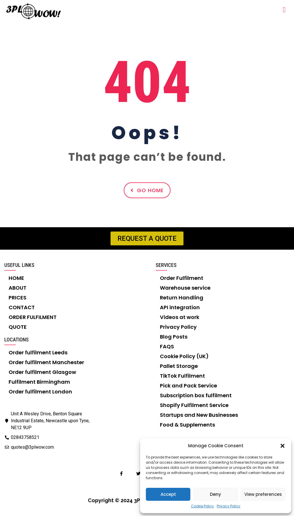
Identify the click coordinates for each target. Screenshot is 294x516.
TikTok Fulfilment (182, 375)
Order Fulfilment (181, 278)
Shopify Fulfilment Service (194, 405)
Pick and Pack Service (188, 385)
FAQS (167, 346)
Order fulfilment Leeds (38, 352)
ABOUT (17, 287)
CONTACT (22, 307)
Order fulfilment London (40, 391)
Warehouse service (185, 287)
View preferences (263, 494)
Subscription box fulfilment (196, 395)
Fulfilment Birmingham (39, 381)
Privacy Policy (228, 506)
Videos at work (179, 317)
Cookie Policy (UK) (184, 356)
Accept (168, 494)
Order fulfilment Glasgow (42, 372)
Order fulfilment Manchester (46, 362)
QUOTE (18, 326)
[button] (282, 446)
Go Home (147, 190)
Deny (215, 494)
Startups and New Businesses (199, 414)
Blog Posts (173, 336)
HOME (16, 278)
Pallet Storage (179, 366)
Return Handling (181, 297)
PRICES (17, 297)
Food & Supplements (187, 424)
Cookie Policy (202, 506)
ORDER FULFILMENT (33, 317)
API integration (180, 307)
